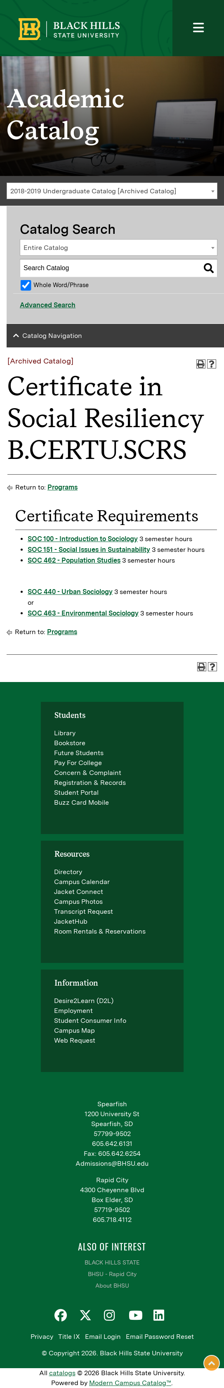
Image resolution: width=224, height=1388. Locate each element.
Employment (73, 1011)
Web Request (74, 1040)
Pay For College (78, 763)
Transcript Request (83, 911)
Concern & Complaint (87, 773)
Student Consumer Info (90, 1020)
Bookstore (69, 743)
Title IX (69, 1336)
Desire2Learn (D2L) (83, 1001)
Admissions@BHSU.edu (112, 1163)
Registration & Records (90, 783)
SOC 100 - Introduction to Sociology (83, 539)
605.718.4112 (112, 1220)
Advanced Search (47, 305)
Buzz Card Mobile (81, 802)
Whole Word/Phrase (61, 284)
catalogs (62, 1373)
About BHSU (112, 1285)
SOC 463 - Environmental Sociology (83, 613)
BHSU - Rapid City (112, 1274)
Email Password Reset (160, 1336)
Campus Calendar (82, 882)
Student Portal (76, 792)
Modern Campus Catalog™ (130, 1383)
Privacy (42, 1336)
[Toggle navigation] (198, 28)
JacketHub (70, 921)
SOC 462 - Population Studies (74, 560)
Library (64, 733)
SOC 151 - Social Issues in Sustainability (89, 550)
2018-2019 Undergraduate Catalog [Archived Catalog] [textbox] (93, 191)
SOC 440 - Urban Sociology (70, 592)
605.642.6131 (112, 1144)
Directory (68, 872)
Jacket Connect (78, 892)
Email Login (103, 1336)
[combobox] (112, 191)
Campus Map (74, 1030)
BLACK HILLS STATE (112, 1262)
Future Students (79, 753)
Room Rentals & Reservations (100, 931)
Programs (62, 487)
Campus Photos (78, 902)
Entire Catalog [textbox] (46, 248)
